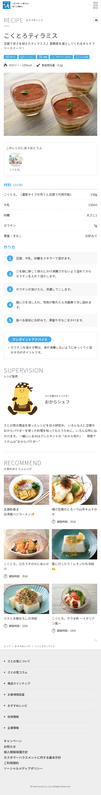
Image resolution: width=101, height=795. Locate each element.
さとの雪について (19, 661)
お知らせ (10, 746)
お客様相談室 (16, 694)
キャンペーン (13, 741)
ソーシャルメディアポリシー (23, 768)
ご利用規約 (11, 763)
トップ (7, 646)
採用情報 (13, 717)
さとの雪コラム (17, 672)
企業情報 (13, 728)
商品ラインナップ (19, 683)
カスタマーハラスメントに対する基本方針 (32, 757)
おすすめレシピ (23, 646)
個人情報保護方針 (16, 752)
